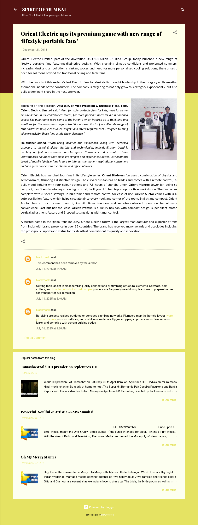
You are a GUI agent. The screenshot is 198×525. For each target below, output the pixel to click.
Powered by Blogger (99, 507)
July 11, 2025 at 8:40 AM (51, 298)
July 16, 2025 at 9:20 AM (51, 328)
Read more (169, 400)
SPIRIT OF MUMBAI (44, 9)
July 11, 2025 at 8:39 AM (51, 269)
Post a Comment (35, 337)
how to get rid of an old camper (72, 289)
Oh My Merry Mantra (38, 457)
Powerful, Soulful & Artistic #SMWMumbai (57, 412)
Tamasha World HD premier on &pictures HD (59, 367)
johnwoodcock (107, 515)
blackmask (43, 257)
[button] (175, 33)
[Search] (182, 10)
